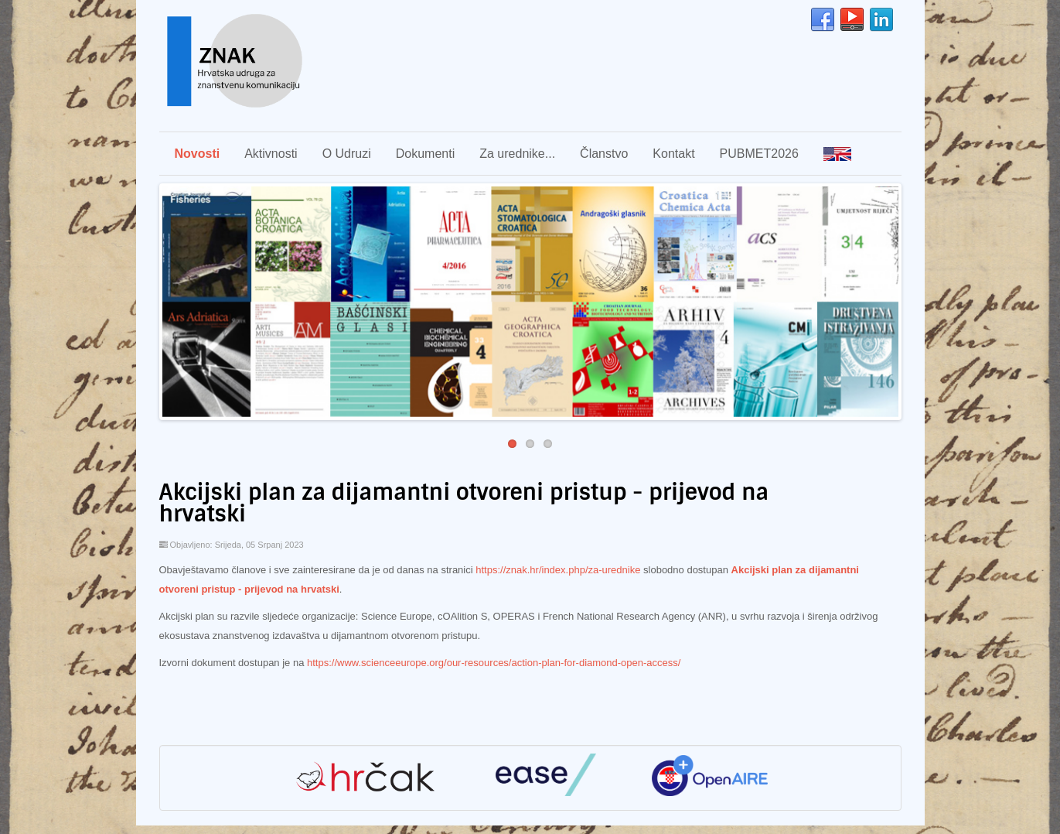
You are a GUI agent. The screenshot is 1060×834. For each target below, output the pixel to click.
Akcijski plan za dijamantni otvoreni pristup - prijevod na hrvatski (464, 503)
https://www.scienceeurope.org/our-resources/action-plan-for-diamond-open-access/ (493, 662)
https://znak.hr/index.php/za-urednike (557, 570)
